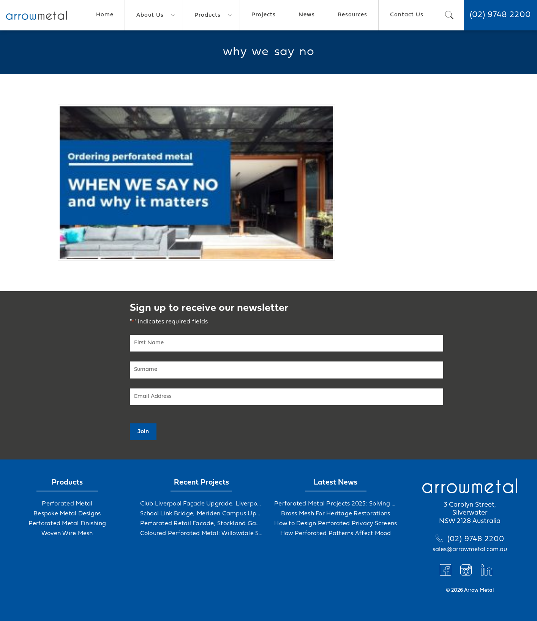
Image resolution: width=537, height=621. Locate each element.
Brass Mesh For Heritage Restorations (335, 514)
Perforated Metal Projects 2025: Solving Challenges (335, 504)
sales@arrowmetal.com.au (470, 550)
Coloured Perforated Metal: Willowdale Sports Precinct (201, 534)
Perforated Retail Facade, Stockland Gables (201, 524)
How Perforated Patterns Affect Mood (335, 534)
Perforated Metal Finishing (67, 524)
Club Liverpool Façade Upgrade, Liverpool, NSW (201, 504)
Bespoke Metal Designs (67, 514)
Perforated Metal (67, 504)
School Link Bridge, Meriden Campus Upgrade (201, 514)
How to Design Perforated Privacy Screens (335, 524)
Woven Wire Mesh (67, 534)
